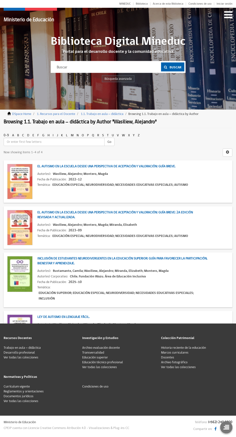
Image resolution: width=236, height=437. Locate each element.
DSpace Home (21, 114)
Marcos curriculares (174, 352)
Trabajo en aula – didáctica (22, 347)
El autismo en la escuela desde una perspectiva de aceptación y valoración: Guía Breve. (106, 166)
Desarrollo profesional (19, 352)
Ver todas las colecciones (21, 357)
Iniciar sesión (224, 3)
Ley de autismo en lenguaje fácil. (63, 317)
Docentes (167, 357)
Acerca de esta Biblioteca (168, 3)
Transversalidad (93, 352)
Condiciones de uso (200, 3)
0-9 (6, 135)
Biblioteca (142, 3)
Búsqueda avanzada (118, 78)
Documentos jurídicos (18, 396)
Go (109, 141)
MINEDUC (125, 3)
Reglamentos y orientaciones (24, 391)
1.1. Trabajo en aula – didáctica (102, 114)
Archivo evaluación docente (101, 347)
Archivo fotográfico (174, 362)
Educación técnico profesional (102, 362)
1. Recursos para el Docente (56, 114)
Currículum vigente (17, 386)
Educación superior (95, 357)
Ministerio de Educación (29, 19)
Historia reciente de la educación (183, 347)
